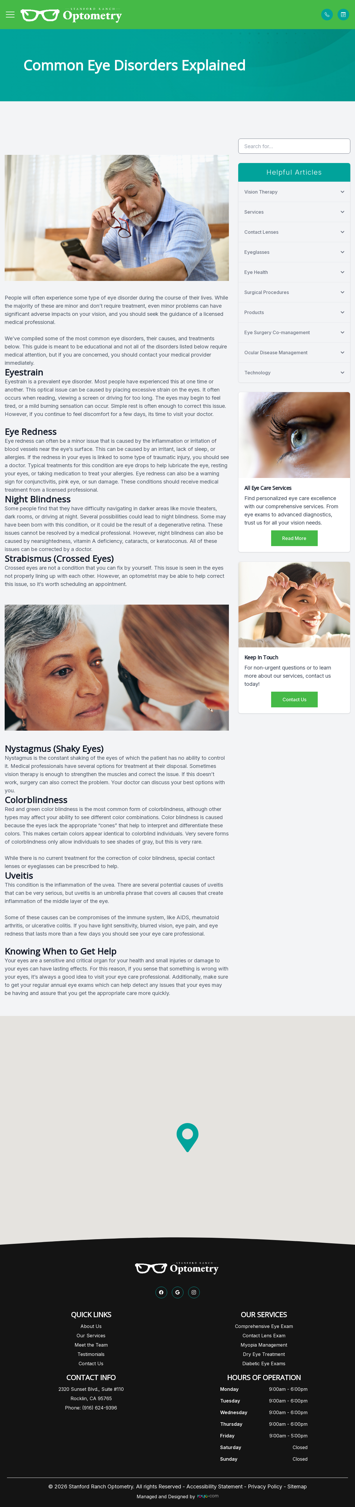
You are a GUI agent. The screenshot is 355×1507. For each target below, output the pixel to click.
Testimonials (91, 1354)
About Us (91, 1326)
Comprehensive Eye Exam (264, 1326)
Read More (294, 538)
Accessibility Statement (214, 1486)
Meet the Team (91, 1345)
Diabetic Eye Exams (263, 1363)
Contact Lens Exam (264, 1335)
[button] (10, 14)
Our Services (91, 1335)
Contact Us (294, 699)
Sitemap (297, 1486)
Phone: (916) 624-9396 (91, 1408)
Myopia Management (264, 1345)
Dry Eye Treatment (264, 1354)
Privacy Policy (265, 1486)
